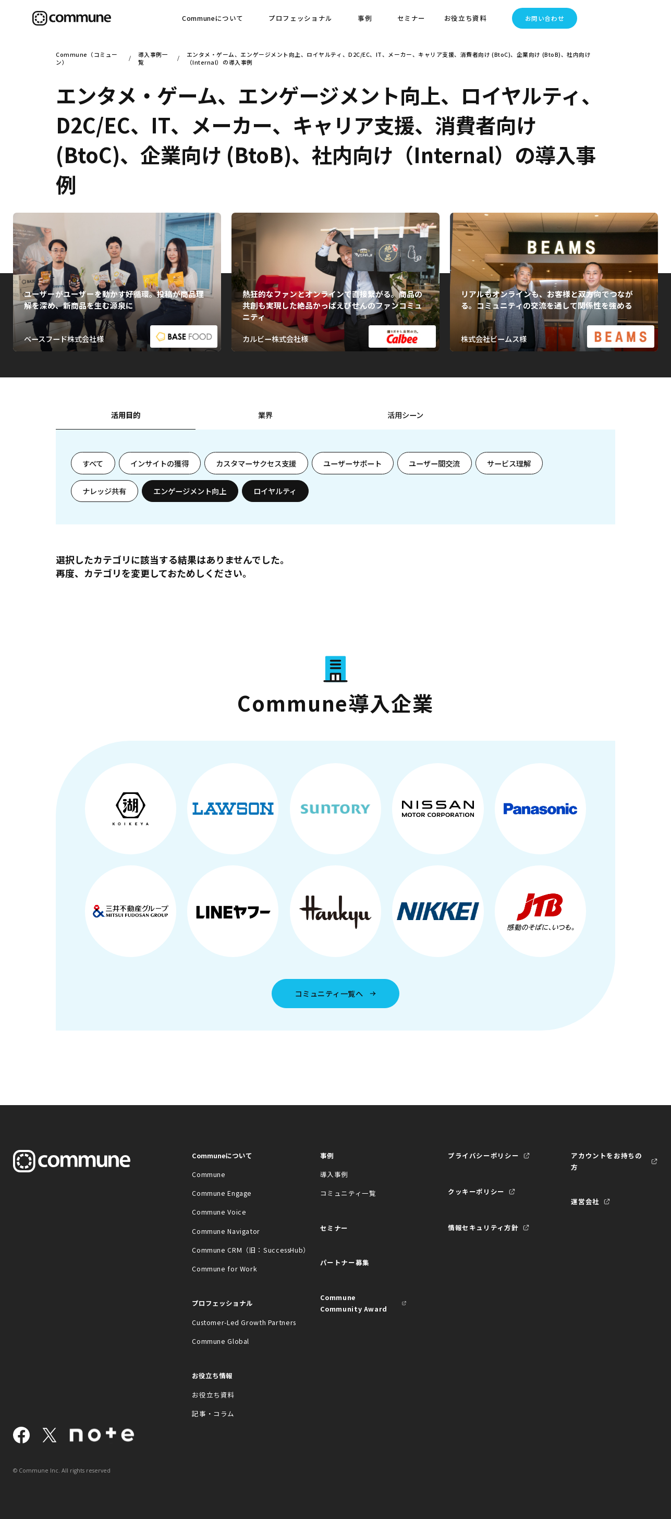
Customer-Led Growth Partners (235, 1322)
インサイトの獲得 (159, 463)
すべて (92, 463)
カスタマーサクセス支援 (256, 463)
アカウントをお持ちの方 (606, 1161)
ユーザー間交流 (434, 463)
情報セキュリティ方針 (483, 1227)
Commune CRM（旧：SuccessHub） (235, 1250)
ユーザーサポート (352, 463)
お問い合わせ (545, 18)
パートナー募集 (345, 1262)
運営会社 (585, 1201)
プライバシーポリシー (483, 1155)
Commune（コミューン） (86, 58)
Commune (208, 1174)
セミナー (411, 18)
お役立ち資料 (213, 1395)
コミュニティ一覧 (348, 1193)
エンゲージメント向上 (189, 490)
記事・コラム (213, 1413)
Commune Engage (222, 1193)
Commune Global (220, 1341)
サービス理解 (509, 463)
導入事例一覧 (153, 58)
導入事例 (334, 1174)
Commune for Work (224, 1268)
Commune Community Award (353, 1303)
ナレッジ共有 (104, 490)
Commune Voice (219, 1212)
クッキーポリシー (476, 1191)
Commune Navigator (226, 1231)
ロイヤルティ (275, 490)
